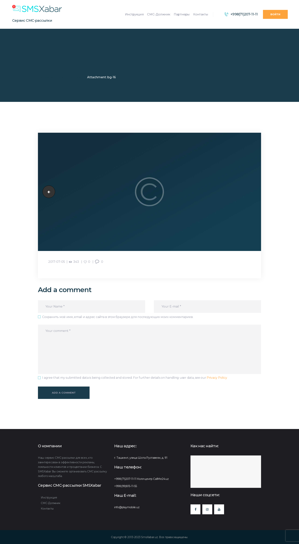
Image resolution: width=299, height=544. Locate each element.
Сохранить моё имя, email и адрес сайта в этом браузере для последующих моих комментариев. (117, 317)
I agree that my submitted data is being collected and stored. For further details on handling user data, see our (134, 377)
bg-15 (47, 192)
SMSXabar (46, 77)
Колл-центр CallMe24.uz (153, 479)
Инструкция (49, 497)
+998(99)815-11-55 (125, 486)
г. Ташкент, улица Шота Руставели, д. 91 (140, 457)
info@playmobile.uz (126, 507)
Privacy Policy (217, 377)
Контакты (47, 508)
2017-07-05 (56, 262)
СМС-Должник (50, 503)
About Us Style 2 (71, 77)
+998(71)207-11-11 (125, 479)
